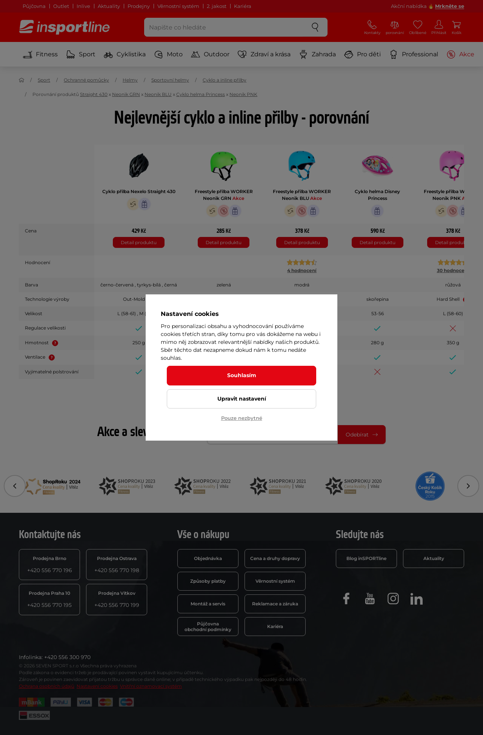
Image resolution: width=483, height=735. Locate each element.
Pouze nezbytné (241, 418)
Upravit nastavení (241, 398)
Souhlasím (241, 375)
